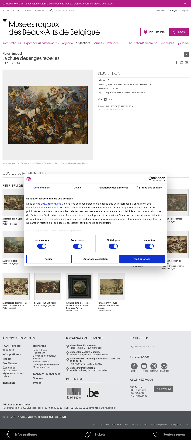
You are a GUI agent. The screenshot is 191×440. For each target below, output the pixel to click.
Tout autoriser (142, 259)
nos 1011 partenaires (48, 203)
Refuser (49, 259)
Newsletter (165, 388)
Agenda (67, 43)
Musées (99, 43)
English (185, 10)
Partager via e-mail (186, 62)
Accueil (6, 10)
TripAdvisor (164, 371)
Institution (112, 43)
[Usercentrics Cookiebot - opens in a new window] (151, 178)
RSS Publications (138, 395)
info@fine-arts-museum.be (103, 408)
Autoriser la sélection (95, 259)
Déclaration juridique (158, 424)
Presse (27, 10)
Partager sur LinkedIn (181, 62)
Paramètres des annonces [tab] (113, 187)
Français (174, 10)
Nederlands (160, 10)
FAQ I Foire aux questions (12, 347)
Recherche (167, 43)
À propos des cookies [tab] (149, 187)
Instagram (154, 371)
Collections (83, 43)
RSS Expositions (138, 390)
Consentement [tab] (41, 187)
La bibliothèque (40, 350)
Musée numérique (42, 367)
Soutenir (38, 378)
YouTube (144, 371)
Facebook (134, 371)
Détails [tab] (78, 187)
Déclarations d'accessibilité (135, 424)
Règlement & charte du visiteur (14, 375)
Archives (37, 358)
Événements (41, 10)
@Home (183, 43)
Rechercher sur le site (51, 10)
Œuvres (186, 54)
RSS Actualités (137, 393)
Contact (16, 10)
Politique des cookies (180, 424)
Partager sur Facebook (176, 62)
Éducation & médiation (143, 43)
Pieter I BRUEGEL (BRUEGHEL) (115, 108)
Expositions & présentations (41, 43)
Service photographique (45, 356)
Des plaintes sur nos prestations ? (106, 424)
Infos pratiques (12, 43)
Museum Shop (10, 370)
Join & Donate (157, 32)
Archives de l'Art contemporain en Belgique (46, 363)
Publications (39, 353)
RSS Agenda (136, 387)
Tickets (181, 32)
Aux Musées (10, 363)
